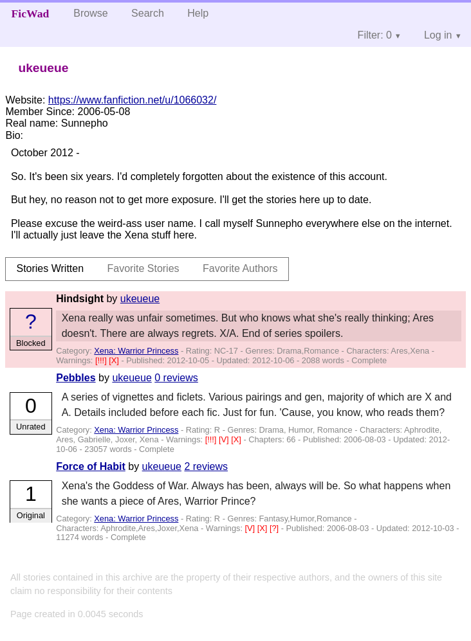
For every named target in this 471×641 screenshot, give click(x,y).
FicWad (31, 13)
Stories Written (50, 268)
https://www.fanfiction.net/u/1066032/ (132, 100)
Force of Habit (90, 466)
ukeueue (140, 298)
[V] (225, 439)
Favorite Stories (143, 268)
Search (147, 13)
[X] (115, 360)
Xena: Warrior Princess (136, 351)
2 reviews (206, 466)
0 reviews (176, 377)
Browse (90, 13)
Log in (438, 35)
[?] (275, 528)
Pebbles (75, 377)
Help (197, 13)
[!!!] (102, 360)
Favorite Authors (240, 268)
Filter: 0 (375, 35)
